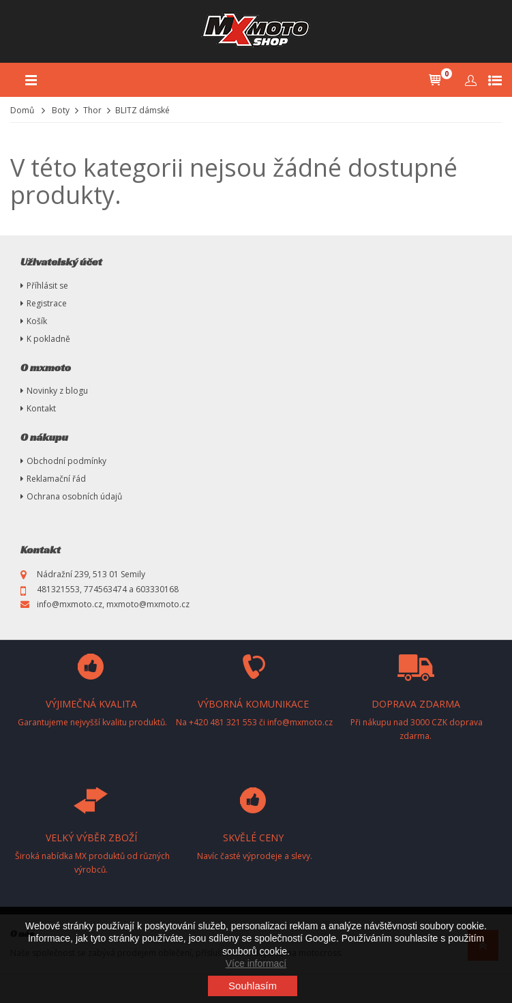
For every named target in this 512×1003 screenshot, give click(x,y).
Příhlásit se (47, 285)
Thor (92, 110)
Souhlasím (252, 985)
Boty (61, 110)
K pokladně (48, 339)
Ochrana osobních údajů (74, 496)
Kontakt (41, 408)
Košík (37, 321)
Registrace (47, 303)
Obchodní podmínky (66, 461)
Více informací (256, 963)
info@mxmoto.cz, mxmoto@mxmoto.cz (113, 604)
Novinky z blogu (57, 390)
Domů (22, 110)
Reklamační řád (56, 478)
